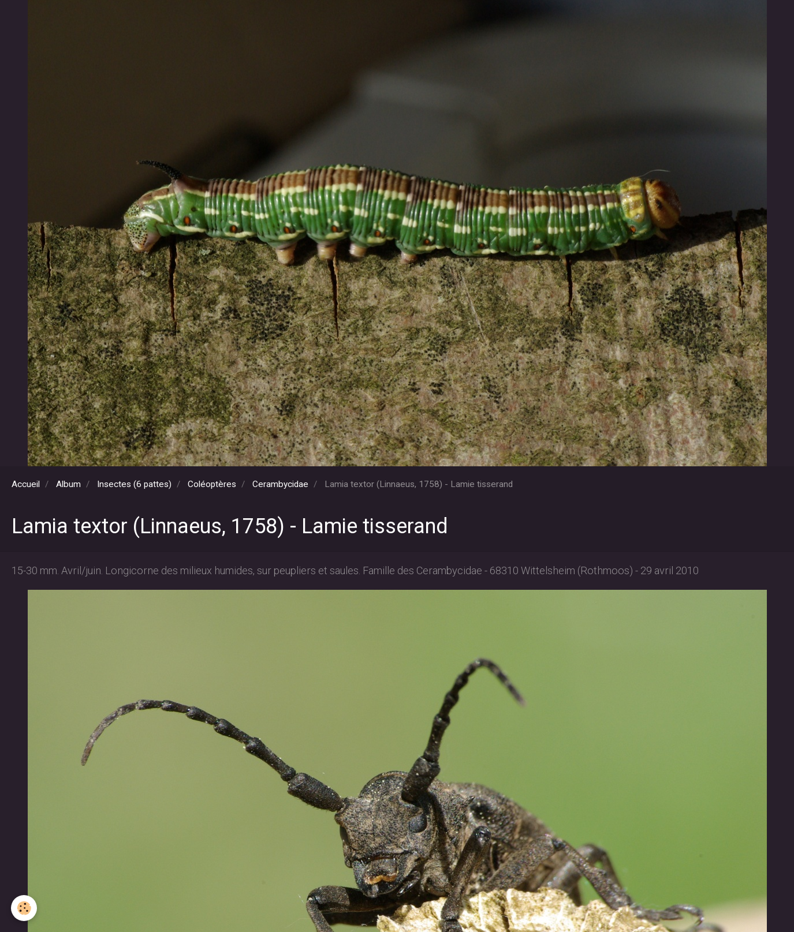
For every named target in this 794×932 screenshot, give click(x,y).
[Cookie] (25, 908)
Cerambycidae (280, 484)
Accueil (26, 484)
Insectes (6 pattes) (134, 484)
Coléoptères (212, 484)
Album (68, 484)
